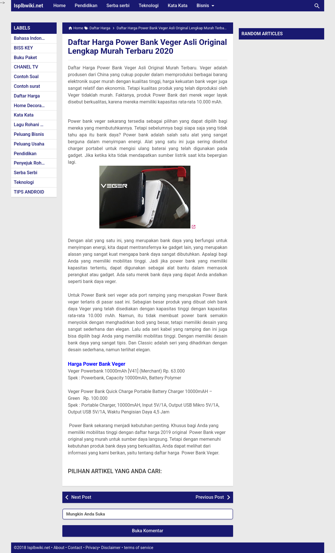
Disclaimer (111, 547)
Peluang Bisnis (29, 134)
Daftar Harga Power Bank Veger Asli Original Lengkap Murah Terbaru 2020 (147, 47)
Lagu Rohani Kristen (34, 124)
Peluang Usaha (29, 144)
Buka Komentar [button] (147, 530)
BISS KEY (23, 48)
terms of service (138, 547)
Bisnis (207, 5)
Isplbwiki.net (28, 6)
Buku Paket (25, 57)
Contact (75, 547)
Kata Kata (177, 5)
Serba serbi (118, 5)
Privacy (92, 547)
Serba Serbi (26, 172)
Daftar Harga (27, 96)
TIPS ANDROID (29, 192)
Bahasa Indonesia (32, 38)
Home (60, 5)
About (59, 547)
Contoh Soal (26, 76)
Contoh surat (27, 86)
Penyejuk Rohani (31, 163)
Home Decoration (32, 105)
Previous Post (210, 497)
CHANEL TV (26, 67)
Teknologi (149, 5)
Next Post (81, 497)
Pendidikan (86, 5)
